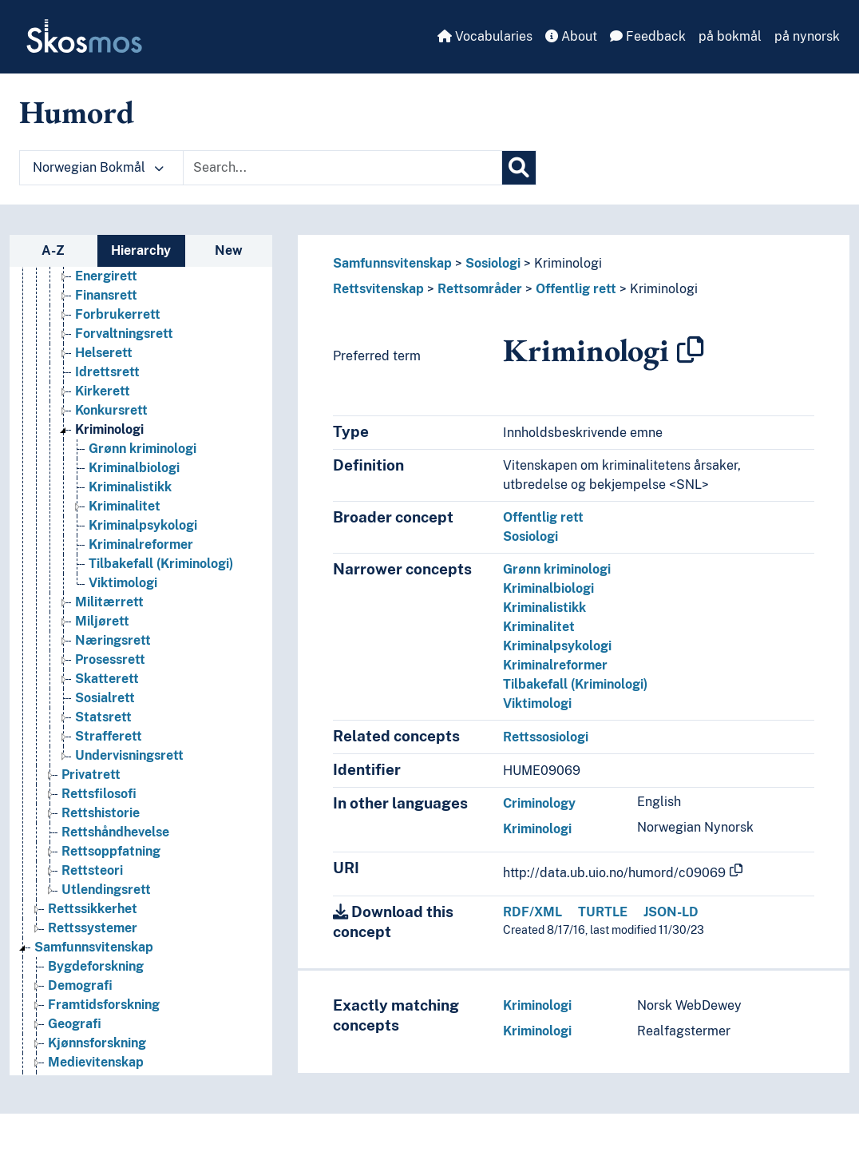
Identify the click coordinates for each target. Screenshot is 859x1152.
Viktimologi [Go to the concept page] (123, 582)
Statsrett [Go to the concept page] (103, 717)
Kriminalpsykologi (557, 645)
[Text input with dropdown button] (342, 167)
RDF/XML (532, 912)
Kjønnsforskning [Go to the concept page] (97, 1043)
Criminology (539, 803)
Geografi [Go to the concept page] (74, 1023)
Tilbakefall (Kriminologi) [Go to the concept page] (161, 563)
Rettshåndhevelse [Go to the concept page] (115, 832)
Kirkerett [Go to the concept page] (102, 391)
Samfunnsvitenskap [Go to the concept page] (93, 947)
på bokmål (730, 36)
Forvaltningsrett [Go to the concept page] (124, 333)
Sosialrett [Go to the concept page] (105, 697)
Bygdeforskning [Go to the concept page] (96, 966)
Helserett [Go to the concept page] (104, 352)
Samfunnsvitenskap (392, 263)
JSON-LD (671, 912)
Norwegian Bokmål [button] (98, 167)
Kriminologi (568, 263)
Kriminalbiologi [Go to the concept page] (134, 467)
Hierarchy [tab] (141, 250)
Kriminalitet (539, 626)
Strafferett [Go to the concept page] (108, 736)
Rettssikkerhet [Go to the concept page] (92, 908)
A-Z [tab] (53, 250)
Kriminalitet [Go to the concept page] (124, 506)
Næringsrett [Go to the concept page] (113, 640)
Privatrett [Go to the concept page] (91, 774)
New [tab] (229, 250)
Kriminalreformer (555, 665)
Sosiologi (493, 263)
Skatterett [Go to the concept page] (107, 678)
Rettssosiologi (545, 737)
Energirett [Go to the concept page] (106, 276)
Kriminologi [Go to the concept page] (109, 429)
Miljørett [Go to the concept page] (102, 621)
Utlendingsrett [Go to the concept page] (106, 889)
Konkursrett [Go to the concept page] (111, 410)
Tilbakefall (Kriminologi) (575, 684)
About (571, 36)
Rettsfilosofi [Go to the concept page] (99, 793)
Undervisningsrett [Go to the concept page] (129, 755)
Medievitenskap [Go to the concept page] (96, 1062)
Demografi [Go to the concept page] (80, 985)
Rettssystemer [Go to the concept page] (92, 928)
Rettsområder (479, 288)
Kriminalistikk (544, 607)
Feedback (648, 36)
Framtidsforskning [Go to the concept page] (104, 1004)
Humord (76, 112)
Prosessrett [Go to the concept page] (110, 659)
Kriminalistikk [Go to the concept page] (130, 487)
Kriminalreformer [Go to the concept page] (141, 544)
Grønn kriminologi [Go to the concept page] (142, 448)
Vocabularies (484, 36)
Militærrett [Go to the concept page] (109, 602)
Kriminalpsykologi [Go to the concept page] (143, 525)
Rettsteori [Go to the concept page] (92, 870)
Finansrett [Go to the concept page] (106, 295)
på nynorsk (807, 36)
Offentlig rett (576, 288)
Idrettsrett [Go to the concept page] (107, 371)
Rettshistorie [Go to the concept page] (100, 812)
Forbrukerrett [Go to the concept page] (117, 314)
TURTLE (602, 912)
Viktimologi (537, 703)
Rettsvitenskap (378, 288)
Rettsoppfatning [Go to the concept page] (110, 851)
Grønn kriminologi (557, 569)
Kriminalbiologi (548, 588)
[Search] (518, 167)
